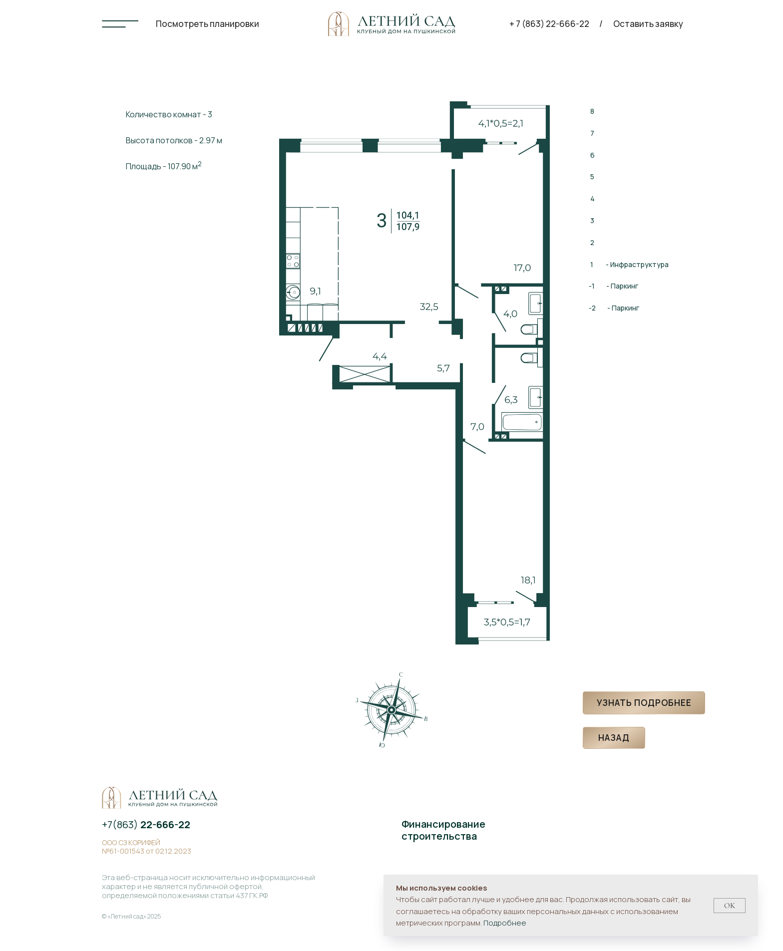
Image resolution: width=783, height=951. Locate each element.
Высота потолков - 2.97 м (174, 140)
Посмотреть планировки (207, 23)
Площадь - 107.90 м (164, 165)
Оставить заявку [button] (648, 23)
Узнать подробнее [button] (644, 702)
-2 (592, 308)
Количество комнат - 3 (169, 114)
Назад (614, 737)
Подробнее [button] (504, 923)
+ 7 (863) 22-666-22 (549, 23)
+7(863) (146, 824)
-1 (592, 286)
